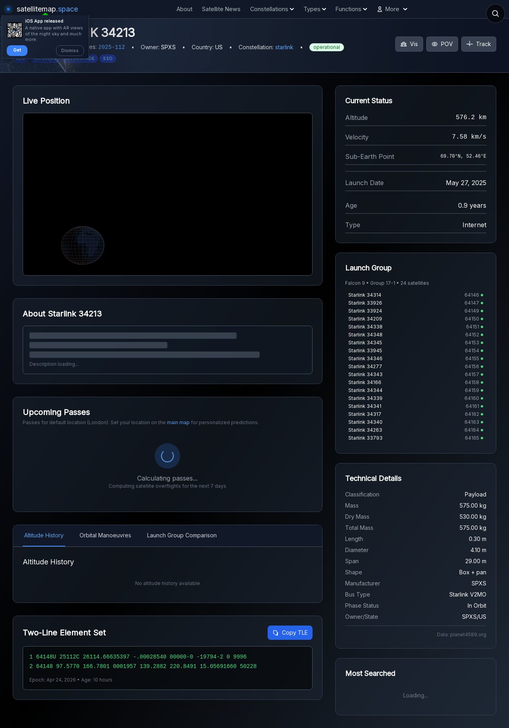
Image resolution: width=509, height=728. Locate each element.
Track (478, 44)
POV (442, 44)
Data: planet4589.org (461, 634)
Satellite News (221, 9)
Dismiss (70, 50)
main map (178, 422)
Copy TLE (290, 632)
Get (17, 50)
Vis (409, 44)
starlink (284, 47)
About (184, 9)
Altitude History (44, 535)
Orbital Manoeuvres (105, 535)
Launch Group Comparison (182, 535)
